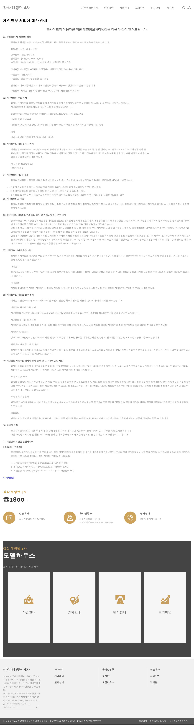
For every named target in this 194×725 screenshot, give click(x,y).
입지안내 (107, 676)
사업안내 (124, 7)
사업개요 (59, 676)
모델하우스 (108, 682)
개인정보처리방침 (158, 721)
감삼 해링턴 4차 (89, 7)
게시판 (170, 7)
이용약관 (143, 721)
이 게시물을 (8, 478)
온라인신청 (108, 669)
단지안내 (155, 7)
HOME (58, 669)
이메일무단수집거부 (178, 721)
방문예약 (108, 7)
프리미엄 (140, 7)
